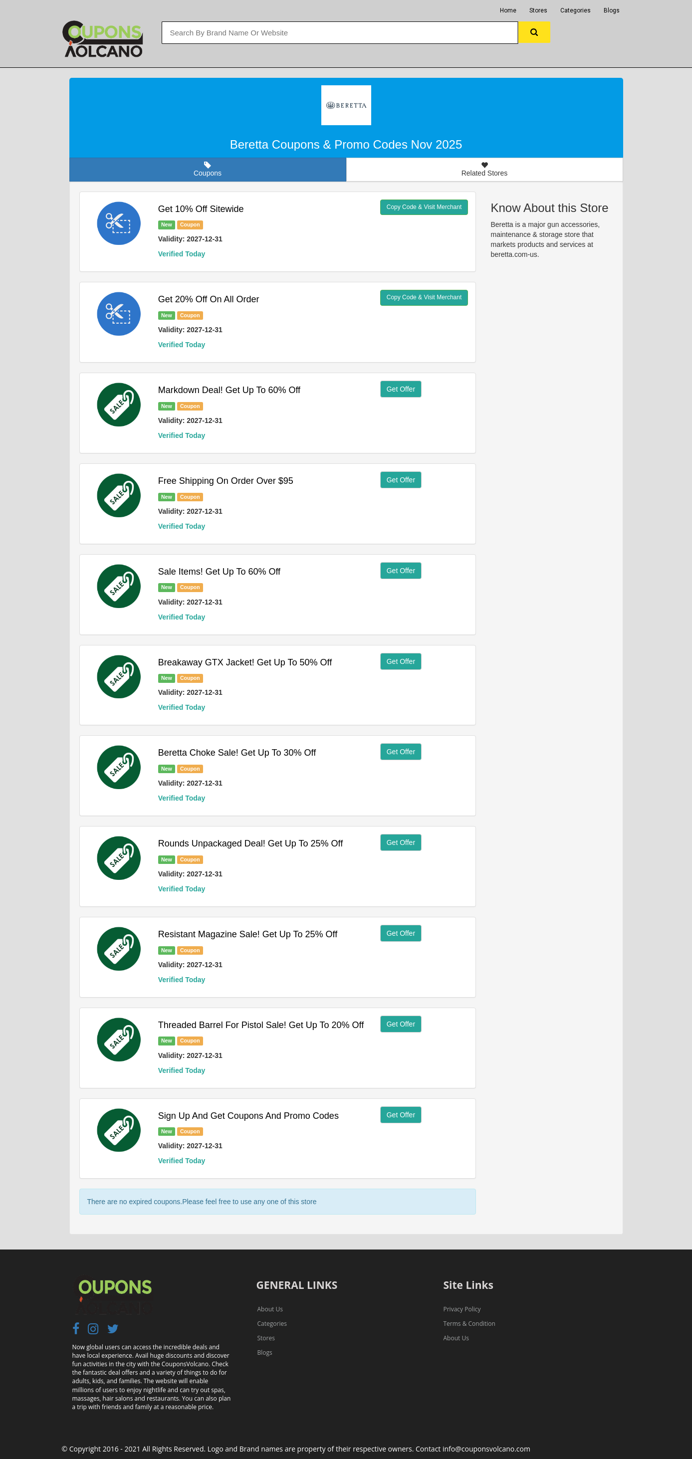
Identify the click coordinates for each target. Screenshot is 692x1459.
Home (508, 10)
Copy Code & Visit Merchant (424, 207)
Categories (575, 10)
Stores (538, 10)
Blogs (612, 10)
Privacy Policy (462, 1309)
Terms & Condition (469, 1323)
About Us (270, 1309)
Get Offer (401, 389)
